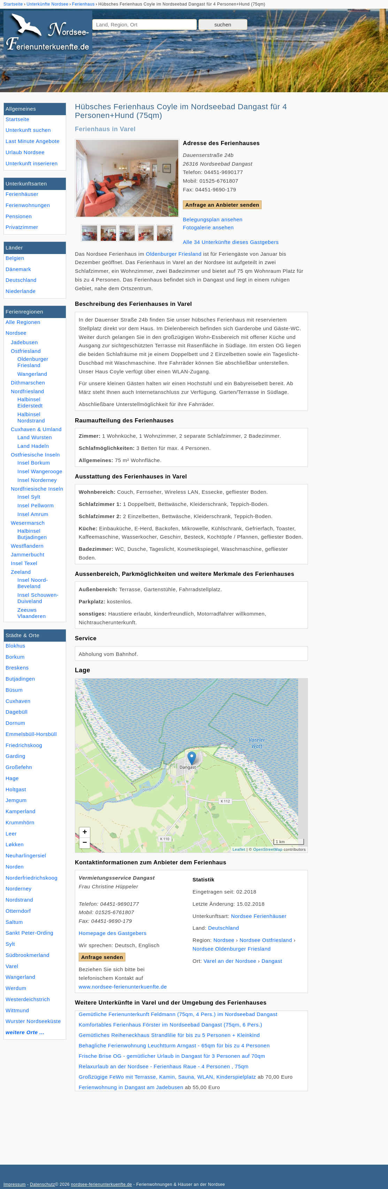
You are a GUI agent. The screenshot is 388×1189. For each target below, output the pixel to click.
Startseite (17, 119)
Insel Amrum (32, 514)
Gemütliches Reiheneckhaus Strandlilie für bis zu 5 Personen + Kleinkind (169, 1035)
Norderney (19, 888)
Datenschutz (42, 1184)
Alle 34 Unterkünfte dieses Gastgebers (231, 242)
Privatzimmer (22, 227)
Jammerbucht (27, 554)
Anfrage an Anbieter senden (222, 205)
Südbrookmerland (27, 955)
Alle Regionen (23, 322)
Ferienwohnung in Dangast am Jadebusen (131, 1087)
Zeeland (21, 572)
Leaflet (239, 849)
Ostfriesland (26, 351)
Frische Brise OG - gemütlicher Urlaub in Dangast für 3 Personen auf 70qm (172, 1056)
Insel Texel (24, 563)
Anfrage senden (102, 957)
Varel (12, 966)
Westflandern (27, 546)
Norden (15, 867)
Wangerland (20, 977)
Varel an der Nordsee (229, 961)
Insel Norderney (37, 480)
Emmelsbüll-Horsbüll (31, 734)
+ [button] (85, 832)
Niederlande (21, 291)
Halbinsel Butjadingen (32, 534)
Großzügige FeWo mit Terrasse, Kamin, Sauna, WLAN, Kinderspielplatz (167, 1077)
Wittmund (17, 1010)
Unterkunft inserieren (32, 163)
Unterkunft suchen (28, 130)
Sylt (10, 944)
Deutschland (21, 280)
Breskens (17, 668)
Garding (15, 756)
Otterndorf (18, 911)
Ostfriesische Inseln (35, 455)
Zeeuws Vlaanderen (31, 613)
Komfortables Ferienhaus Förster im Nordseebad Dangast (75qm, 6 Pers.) (170, 1025)
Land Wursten (34, 437)
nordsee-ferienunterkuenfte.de (101, 1184)
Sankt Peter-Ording (29, 933)
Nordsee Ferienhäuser (258, 916)
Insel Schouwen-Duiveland (38, 598)
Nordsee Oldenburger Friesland (232, 949)
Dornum (15, 723)
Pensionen (19, 216)
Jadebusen (24, 342)
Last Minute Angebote (33, 141)
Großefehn (19, 767)
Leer (11, 834)
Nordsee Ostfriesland (266, 940)
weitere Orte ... (25, 1032)
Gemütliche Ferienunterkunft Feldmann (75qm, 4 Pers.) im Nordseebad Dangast (178, 1014)
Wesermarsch (28, 523)
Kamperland (21, 811)
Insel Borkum (33, 463)
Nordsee (16, 333)
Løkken (15, 844)
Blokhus (15, 646)
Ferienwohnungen (28, 205)
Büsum (14, 690)
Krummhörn (20, 822)
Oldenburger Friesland (32, 362)
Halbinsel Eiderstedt (30, 402)
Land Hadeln (33, 446)
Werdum (16, 988)
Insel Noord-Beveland (32, 583)
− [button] (85, 843)
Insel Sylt (28, 497)
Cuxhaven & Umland (36, 429)
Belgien (15, 258)
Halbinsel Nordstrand (31, 417)
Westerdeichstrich (28, 999)
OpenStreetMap (267, 849)
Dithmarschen (28, 383)
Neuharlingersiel (26, 855)
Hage (12, 778)
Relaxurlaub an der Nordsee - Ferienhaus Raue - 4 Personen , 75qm (164, 1066)
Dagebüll (17, 712)
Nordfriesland (27, 391)
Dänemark (18, 269)
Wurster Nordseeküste (33, 1021)
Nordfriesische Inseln (37, 489)
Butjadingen (20, 679)
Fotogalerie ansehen (208, 227)
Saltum (14, 922)
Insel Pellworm (35, 505)
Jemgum (16, 800)
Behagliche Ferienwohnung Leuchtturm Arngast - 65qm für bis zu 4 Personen (174, 1045)
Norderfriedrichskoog (31, 878)
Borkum (15, 657)
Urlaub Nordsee (25, 152)
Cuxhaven (18, 701)
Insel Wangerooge (39, 471)
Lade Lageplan (190, 765)
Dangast (272, 961)
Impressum (14, 1184)
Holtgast (16, 789)
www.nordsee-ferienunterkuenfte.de (123, 987)
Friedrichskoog (24, 745)
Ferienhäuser (22, 194)
